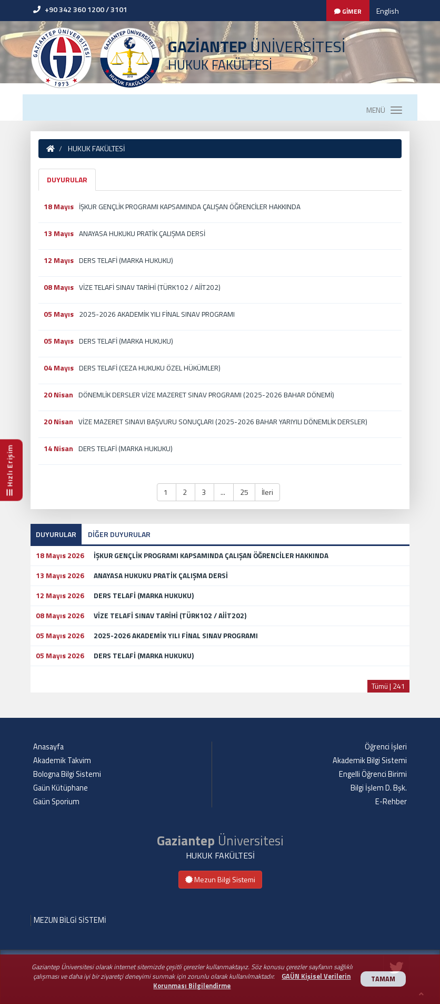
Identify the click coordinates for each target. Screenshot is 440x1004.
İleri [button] (267, 492)
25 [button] (244, 492)
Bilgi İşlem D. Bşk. (379, 788)
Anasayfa (48, 747)
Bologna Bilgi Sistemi (67, 774)
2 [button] (185, 492)
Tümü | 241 (388, 685)
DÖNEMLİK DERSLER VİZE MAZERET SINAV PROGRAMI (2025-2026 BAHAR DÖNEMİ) (206, 394)
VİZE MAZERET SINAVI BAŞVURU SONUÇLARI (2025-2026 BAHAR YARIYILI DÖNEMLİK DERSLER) (222, 421)
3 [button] (204, 492)
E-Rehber (391, 801)
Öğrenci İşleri (386, 747)
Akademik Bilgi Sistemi (370, 760)
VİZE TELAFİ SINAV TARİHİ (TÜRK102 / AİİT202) (150, 287)
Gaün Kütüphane (60, 788)
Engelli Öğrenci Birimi (373, 774)
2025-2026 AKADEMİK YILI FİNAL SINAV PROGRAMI (157, 314)
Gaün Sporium (56, 801)
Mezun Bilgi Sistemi (220, 879)
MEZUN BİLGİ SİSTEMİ (70, 920)
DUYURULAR (67, 179)
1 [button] (166, 492)
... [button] (224, 492)
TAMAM (383, 979)
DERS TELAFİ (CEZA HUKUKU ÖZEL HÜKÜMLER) (150, 368)
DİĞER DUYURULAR (119, 534)
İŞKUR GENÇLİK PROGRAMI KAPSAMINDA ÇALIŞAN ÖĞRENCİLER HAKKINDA (190, 206)
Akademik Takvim (62, 760)
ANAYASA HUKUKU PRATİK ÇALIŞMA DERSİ (142, 233)
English (387, 10)
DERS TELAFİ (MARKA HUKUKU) (126, 260)
